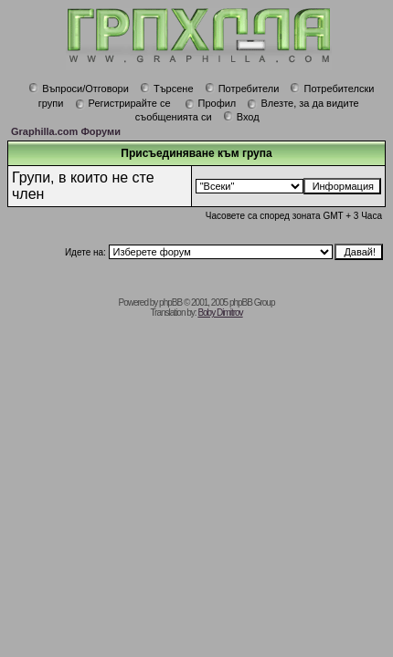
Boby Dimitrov (219, 313)
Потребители (242, 88)
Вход (241, 116)
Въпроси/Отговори (78, 88)
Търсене (167, 88)
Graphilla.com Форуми (66, 131)
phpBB (170, 302)
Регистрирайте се (123, 103)
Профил (211, 103)
